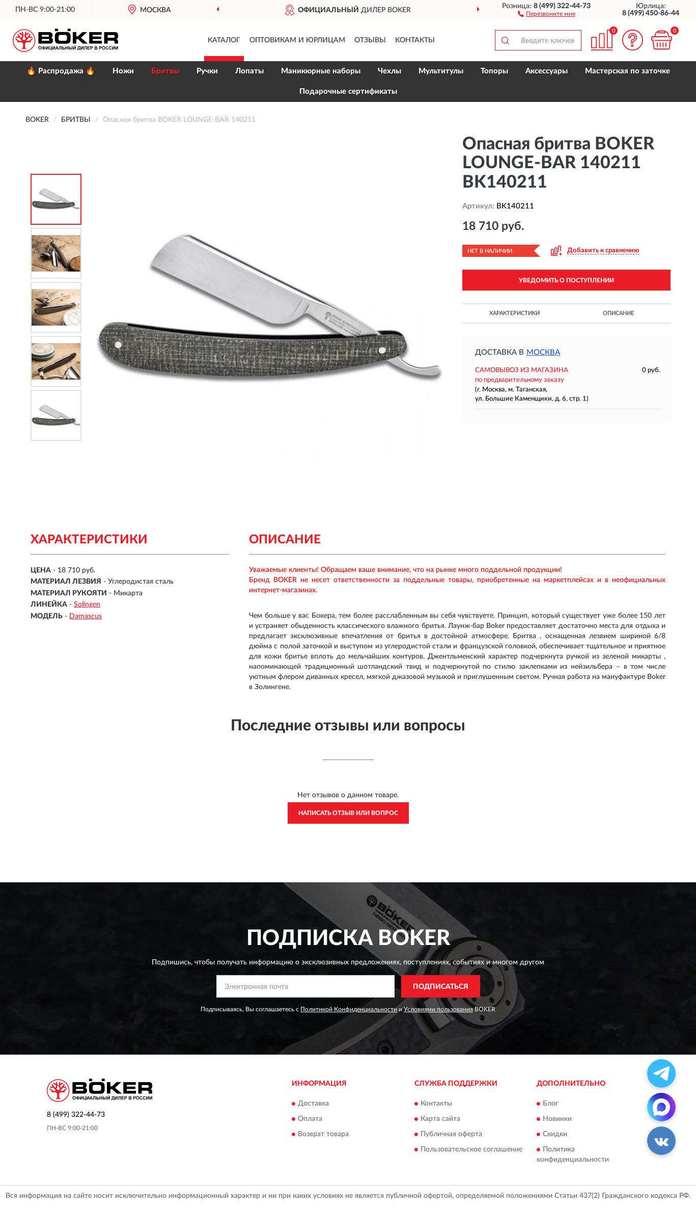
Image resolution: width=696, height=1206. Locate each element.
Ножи (123, 71)
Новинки (557, 1118)
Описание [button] (618, 313)
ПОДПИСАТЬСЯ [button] (440, 986)
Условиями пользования (438, 1009)
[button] (546, 13)
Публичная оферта (451, 1134)
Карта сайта (440, 1118)
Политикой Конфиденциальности (348, 1009)
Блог (551, 1103)
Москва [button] (543, 352)
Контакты (415, 40)
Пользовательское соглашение (471, 1149)
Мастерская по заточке (627, 71)
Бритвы (165, 71)
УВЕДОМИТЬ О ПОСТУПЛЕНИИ (566, 280)
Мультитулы (441, 71)
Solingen (87, 604)
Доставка (313, 1103)
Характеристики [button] (514, 313)
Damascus (85, 616)
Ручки (207, 71)
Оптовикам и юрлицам (297, 40)
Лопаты (249, 71)
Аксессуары (546, 71)
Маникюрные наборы (320, 71)
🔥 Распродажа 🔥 (60, 71)
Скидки (555, 1134)
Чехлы (389, 71)
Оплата (310, 1118)
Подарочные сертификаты (348, 91)
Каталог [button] (224, 40)
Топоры (494, 71)
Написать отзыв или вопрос (348, 813)
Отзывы (370, 40)
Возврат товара (323, 1134)
